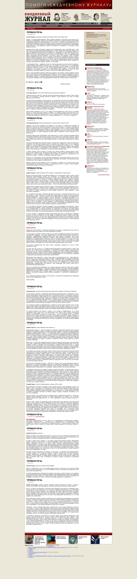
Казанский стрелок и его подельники (98, 146)
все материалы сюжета (103, 174)
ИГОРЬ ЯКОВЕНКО (100, 69)
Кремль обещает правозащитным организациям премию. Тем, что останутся (47, 547)
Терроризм (31, 28)
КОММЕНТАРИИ (41, 23)
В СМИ (88, 93)
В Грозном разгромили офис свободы (38, 552)
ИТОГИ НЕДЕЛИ (54, 23)
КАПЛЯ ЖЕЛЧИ (67, 23)
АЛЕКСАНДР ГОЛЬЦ (99, 109)
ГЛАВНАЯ (29, 23)
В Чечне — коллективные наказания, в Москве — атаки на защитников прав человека (50, 556)
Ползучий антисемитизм (94, 68)
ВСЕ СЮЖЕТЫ (66, 26)
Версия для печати (65, 83)
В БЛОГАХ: (89, 51)
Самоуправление (52, 26)
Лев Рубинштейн (30, 419)
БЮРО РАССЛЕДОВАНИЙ (83, 23)
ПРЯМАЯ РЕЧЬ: (90, 33)
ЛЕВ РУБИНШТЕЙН (39, 416)
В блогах (89, 102)
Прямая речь (90, 86)
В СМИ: (88, 42)
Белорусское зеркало (34, 26)
